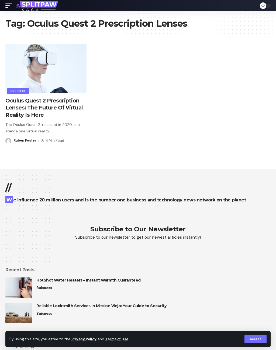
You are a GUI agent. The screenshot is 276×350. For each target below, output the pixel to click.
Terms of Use (119, 339)
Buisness (44, 288)
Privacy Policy (84, 339)
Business (18, 91)
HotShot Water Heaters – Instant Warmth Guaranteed (88, 280)
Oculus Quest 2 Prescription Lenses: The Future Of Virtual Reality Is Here (45, 107)
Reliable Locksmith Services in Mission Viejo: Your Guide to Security (101, 305)
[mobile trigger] (10, 5)
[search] (251, 5)
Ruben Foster (25, 140)
